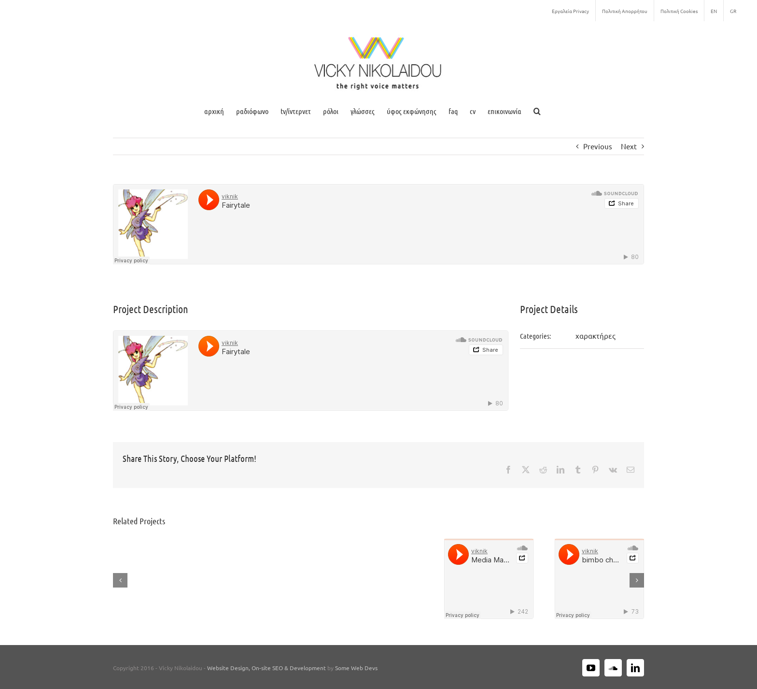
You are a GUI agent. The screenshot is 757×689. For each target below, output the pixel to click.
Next (629, 146)
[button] (537, 111)
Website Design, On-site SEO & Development (267, 668)
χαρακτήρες (595, 335)
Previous (597, 146)
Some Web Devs (356, 668)
